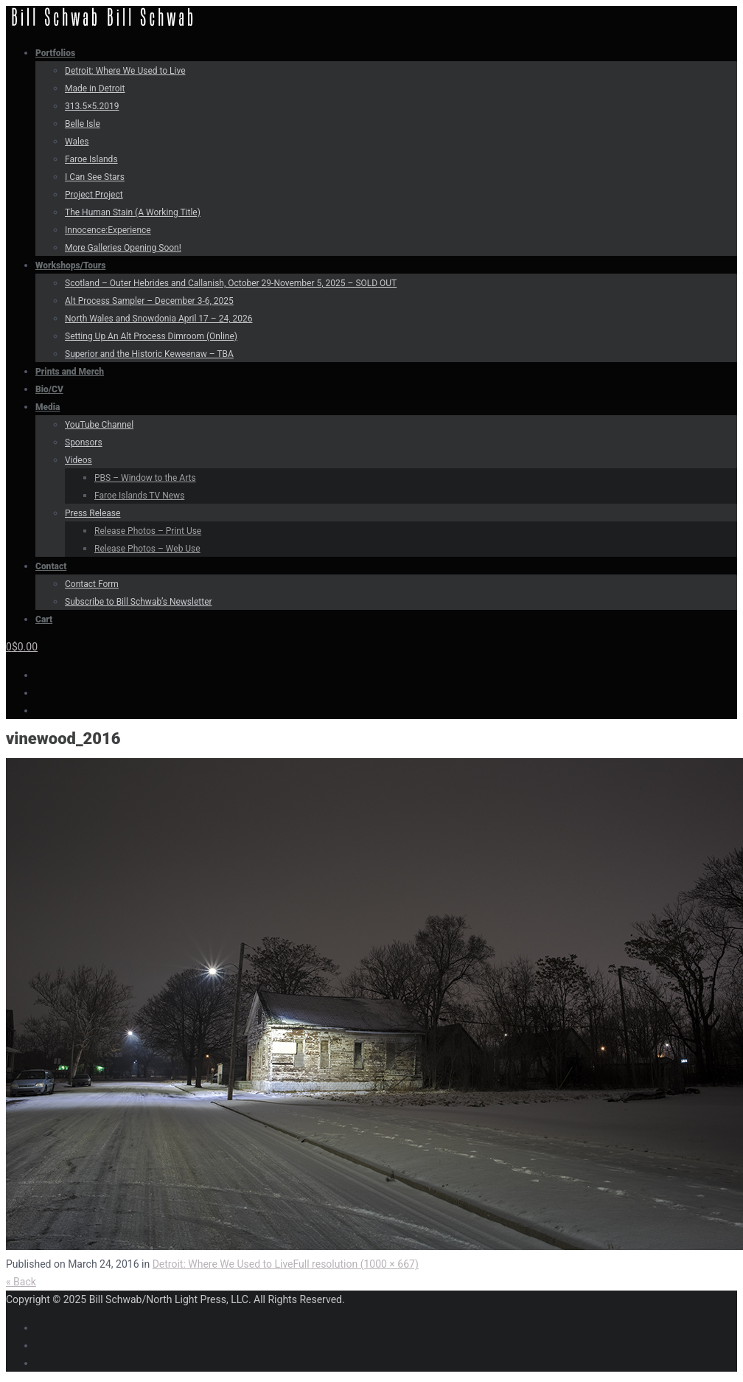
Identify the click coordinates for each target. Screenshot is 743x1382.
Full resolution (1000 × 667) (356, 1264)
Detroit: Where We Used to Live (223, 1264)
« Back (21, 1282)
